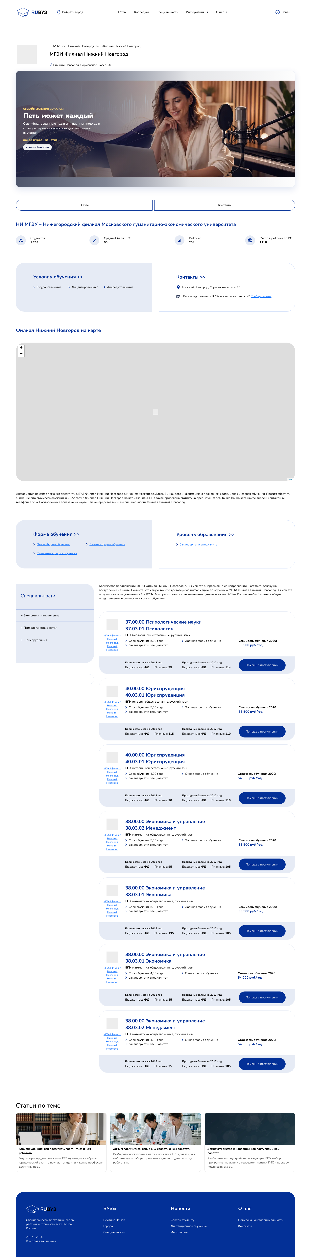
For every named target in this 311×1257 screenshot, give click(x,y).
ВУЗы (122, 12)
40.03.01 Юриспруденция (155, 695)
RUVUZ (55, 46)
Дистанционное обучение (189, 1226)
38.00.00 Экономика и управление (165, 821)
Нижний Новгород (81, 46)
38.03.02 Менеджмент (150, 828)
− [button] (21, 354)
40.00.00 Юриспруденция (155, 688)
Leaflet (291, 479)
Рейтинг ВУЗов (114, 1220)
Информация (195, 12)
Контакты (245, 1226)
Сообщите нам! (261, 296)
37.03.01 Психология (149, 629)
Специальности (167, 12)
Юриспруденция (35, 640)
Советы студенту (182, 1220)
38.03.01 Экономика (148, 894)
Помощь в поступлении (262, 665)
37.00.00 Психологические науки (163, 622)
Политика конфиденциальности (260, 1220)
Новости (180, 1208)
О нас (220, 12)
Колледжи (141, 12)
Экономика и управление (41, 615)
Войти (286, 12)
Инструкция (179, 1232)
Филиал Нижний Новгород (121, 46)
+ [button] (21, 348)
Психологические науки (40, 628)
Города (108, 1226)
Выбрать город (72, 12)
